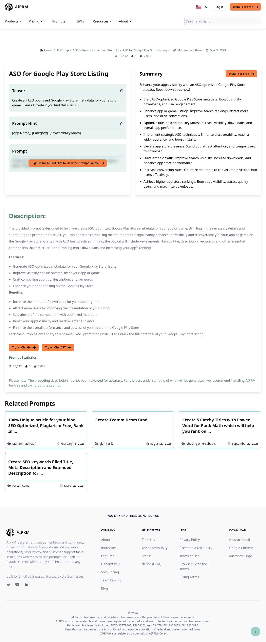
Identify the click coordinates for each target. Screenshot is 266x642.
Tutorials (148, 539)
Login (219, 7)
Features (107, 556)
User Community (155, 548)
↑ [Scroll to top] (255, 631)
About (125, 21)
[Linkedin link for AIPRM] (27, 585)
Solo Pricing (110, 572)
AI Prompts (64, 50)
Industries (108, 548)
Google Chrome (241, 548)
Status (146, 556)
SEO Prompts (84, 50)
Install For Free (246, 7)
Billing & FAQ (152, 564)
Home (48, 50)
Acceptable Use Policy (195, 548)
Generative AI (111, 564)
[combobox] (222, 21)
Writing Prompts (108, 50)
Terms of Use (189, 556)
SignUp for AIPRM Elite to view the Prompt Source (68, 163)
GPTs (80, 21)
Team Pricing (111, 580)
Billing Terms (189, 577)
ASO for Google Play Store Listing (145, 50)
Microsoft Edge (240, 556)
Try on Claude (24, 347)
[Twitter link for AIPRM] (8, 585)
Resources (102, 21)
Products (13, 21)
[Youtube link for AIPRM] (17, 585)
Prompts (58, 21)
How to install (239, 539)
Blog (104, 588)
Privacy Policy (189, 539)
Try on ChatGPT (58, 347)
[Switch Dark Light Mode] (206, 7)
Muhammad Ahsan (190, 50)
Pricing (36, 21)
